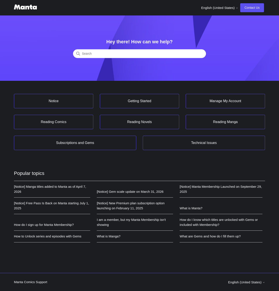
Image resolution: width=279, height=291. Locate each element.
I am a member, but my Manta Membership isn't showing (131, 222)
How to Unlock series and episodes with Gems (47, 236)
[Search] (139, 53)
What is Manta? (191, 208)
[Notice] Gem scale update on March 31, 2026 (130, 191)
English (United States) (219, 8)
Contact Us (252, 7)
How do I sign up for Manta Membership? (44, 225)
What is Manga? (108, 236)
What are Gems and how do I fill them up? (210, 236)
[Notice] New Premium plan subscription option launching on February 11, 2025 (131, 205)
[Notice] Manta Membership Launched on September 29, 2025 (221, 189)
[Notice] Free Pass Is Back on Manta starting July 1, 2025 (51, 205)
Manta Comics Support (30, 282)
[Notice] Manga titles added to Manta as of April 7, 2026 (50, 189)
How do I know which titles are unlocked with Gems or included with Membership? (219, 222)
